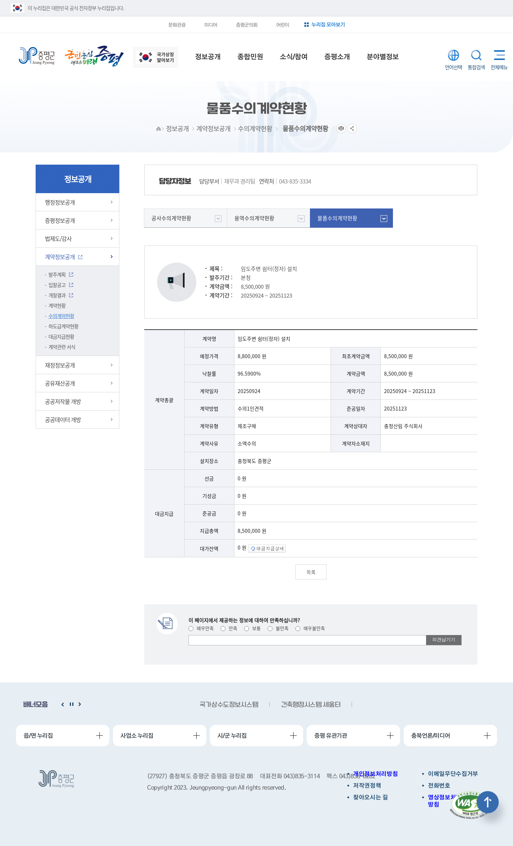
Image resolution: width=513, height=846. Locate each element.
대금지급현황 (61, 336)
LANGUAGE (453, 55)
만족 (229, 628)
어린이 (282, 24)
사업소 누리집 (136, 735)
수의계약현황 (61, 315)
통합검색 (476, 55)
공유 (352, 128)
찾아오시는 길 (370, 797)
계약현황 (57, 305)
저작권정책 (367, 785)
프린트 (341, 128)
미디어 (210, 24)
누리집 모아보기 (328, 24)
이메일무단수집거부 (453, 774)
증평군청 (37, 56)
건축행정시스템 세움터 (310, 705)
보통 (252, 628)
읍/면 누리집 (38, 735)
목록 (311, 572)
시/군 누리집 (232, 735)
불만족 (278, 628)
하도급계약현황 (63, 326)
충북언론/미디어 (430, 735)
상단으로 (488, 802)
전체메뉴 (498, 55)
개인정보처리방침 (375, 774)
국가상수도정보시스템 (229, 705)
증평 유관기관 (330, 735)
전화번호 (439, 785)
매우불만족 (310, 628)
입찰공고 (57, 284)
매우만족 (201, 628)
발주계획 (57, 274)
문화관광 (176, 24)
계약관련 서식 (61, 346)
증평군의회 (246, 24)
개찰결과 (57, 295)
